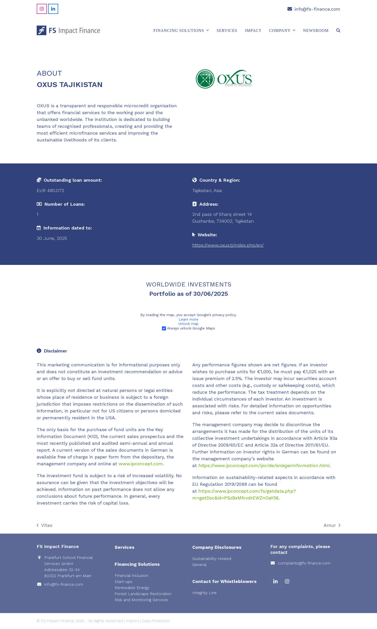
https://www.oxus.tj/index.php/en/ (228, 245)
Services (124, 547)
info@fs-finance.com (317, 9)
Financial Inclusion (131, 575)
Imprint (132, 621)
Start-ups (123, 581)
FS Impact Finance (57, 621)
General (199, 564)
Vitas (44, 525)
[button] (338, 30)
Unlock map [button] (188, 324)
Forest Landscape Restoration (143, 593)
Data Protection (156, 621)
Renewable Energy (132, 587)
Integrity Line (204, 592)
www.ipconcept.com (141, 463)
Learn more (188, 319)
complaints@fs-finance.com (304, 563)
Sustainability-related (211, 558)
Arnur (332, 525)
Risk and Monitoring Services (141, 599)
